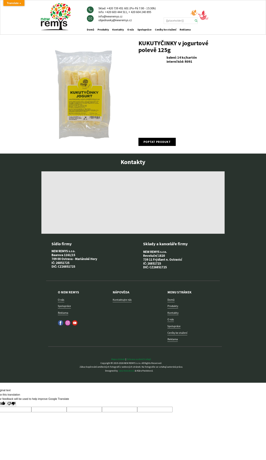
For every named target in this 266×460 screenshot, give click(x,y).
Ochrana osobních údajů (139, 359)
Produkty (103, 29)
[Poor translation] (11, 404)
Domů (90, 29)
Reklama (185, 29)
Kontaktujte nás (122, 299)
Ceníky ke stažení (165, 29)
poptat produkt (157, 142)
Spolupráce (144, 29)
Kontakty (118, 29)
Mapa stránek (118, 359)
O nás (130, 29)
